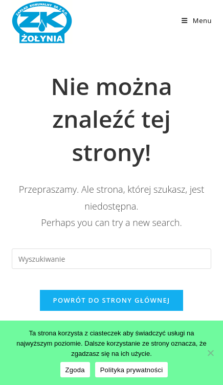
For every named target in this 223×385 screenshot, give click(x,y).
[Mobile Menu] (197, 20)
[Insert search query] (111, 258)
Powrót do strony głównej (111, 300)
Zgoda (75, 370)
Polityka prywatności (131, 370)
